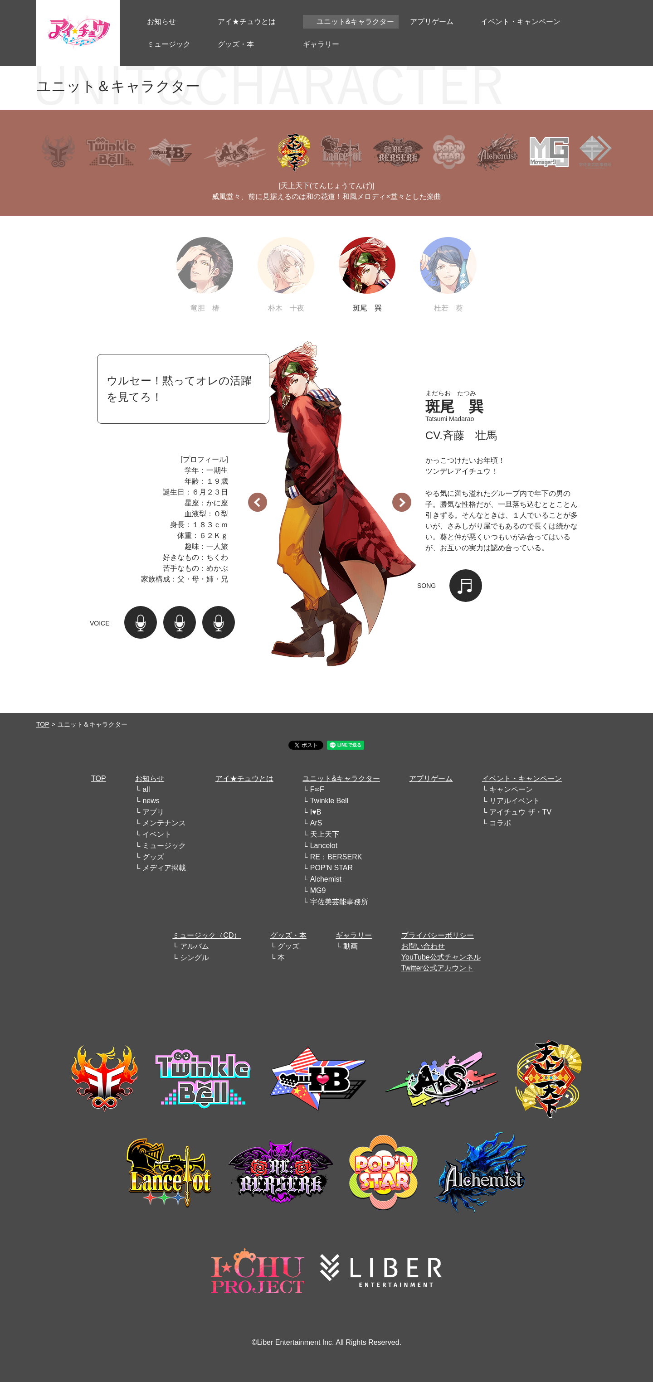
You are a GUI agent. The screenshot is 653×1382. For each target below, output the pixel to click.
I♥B (316, 812)
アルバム (194, 946)
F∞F (317, 789)
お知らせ (149, 778)
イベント (156, 834)
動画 (350, 946)
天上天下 (324, 834)
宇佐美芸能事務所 (339, 902)
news (150, 801)
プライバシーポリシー (437, 935)
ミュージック (164, 845)
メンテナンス (164, 823)
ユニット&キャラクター (341, 778)
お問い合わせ (423, 946)
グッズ (153, 857)
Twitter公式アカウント (437, 968)
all (146, 789)
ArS (316, 823)
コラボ (500, 823)
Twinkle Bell (329, 801)
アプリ (153, 812)
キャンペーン (511, 789)
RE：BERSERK (336, 857)
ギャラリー (354, 935)
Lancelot (324, 845)
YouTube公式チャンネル (441, 957)
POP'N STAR (331, 868)
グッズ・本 (288, 935)
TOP (42, 724)
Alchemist (325, 879)
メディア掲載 (164, 868)
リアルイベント (514, 801)
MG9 (318, 890)
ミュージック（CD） (206, 935)
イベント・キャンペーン (522, 778)
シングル (194, 957)
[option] (330, 498)
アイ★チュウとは (244, 778)
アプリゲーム (431, 778)
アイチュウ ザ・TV (520, 812)
